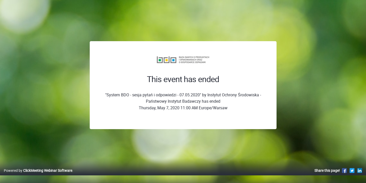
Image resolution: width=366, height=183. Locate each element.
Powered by (38, 175)
